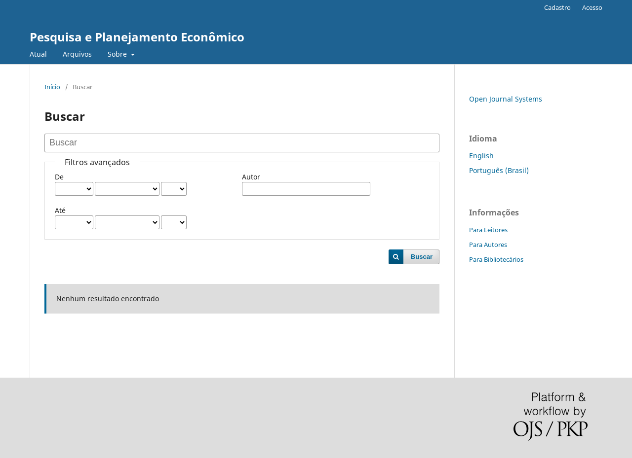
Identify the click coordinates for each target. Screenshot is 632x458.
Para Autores (488, 244)
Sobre (118, 54)
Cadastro (557, 7)
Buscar (422, 256)
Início (52, 86)
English (481, 155)
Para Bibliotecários (496, 259)
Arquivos (77, 54)
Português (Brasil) (499, 170)
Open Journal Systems (505, 99)
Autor (251, 176)
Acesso (592, 7)
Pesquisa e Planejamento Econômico (137, 37)
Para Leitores (488, 229)
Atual (38, 54)
